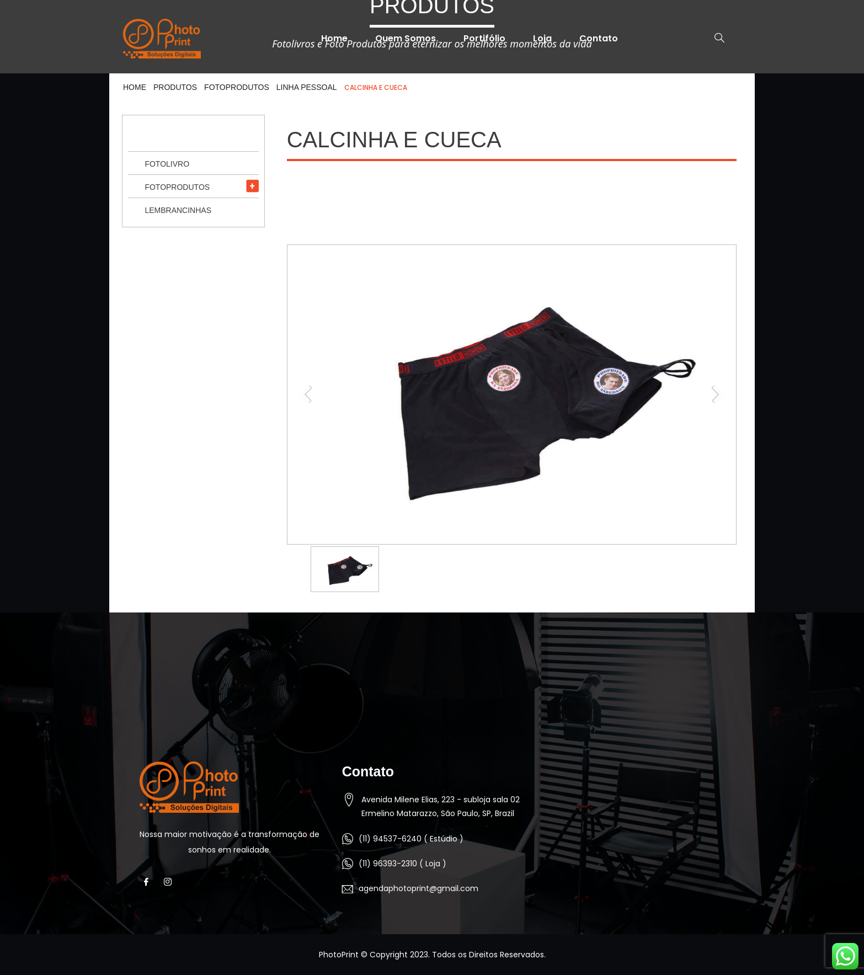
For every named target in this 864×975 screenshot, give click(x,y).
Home (334, 38)
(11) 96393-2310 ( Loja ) (402, 863)
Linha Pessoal (306, 87)
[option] (345, 569)
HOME (134, 87)
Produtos (175, 87)
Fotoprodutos (236, 87)
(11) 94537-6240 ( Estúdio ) (411, 838)
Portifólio (484, 38)
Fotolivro (167, 163)
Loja (542, 38)
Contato (598, 38)
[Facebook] (149, 882)
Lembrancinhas (178, 210)
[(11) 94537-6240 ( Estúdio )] (347, 838)
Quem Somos (405, 38)
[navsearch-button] (714, 39)
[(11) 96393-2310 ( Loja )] (347, 863)
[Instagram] (171, 882)
